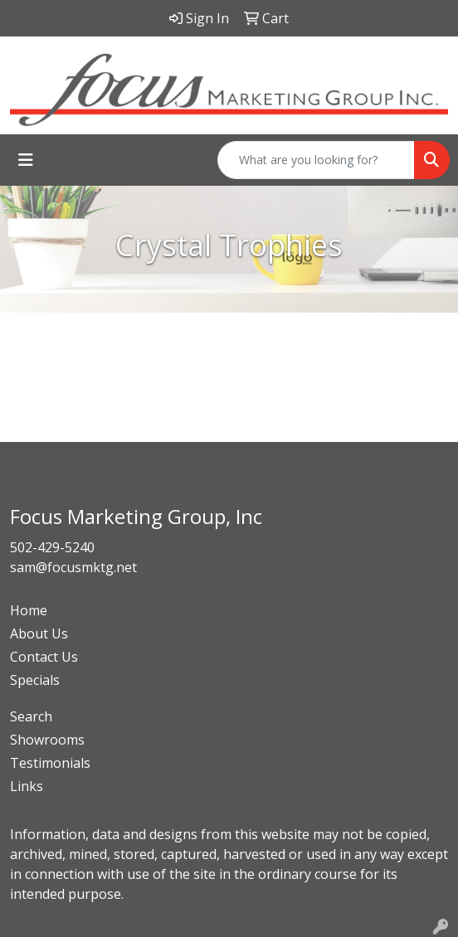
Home (28, 610)
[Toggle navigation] (25, 160)
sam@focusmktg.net (73, 567)
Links (26, 786)
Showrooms (47, 740)
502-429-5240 (52, 547)
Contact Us (44, 657)
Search (31, 716)
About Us (39, 633)
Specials (35, 680)
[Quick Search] (316, 160)
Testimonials (50, 763)
